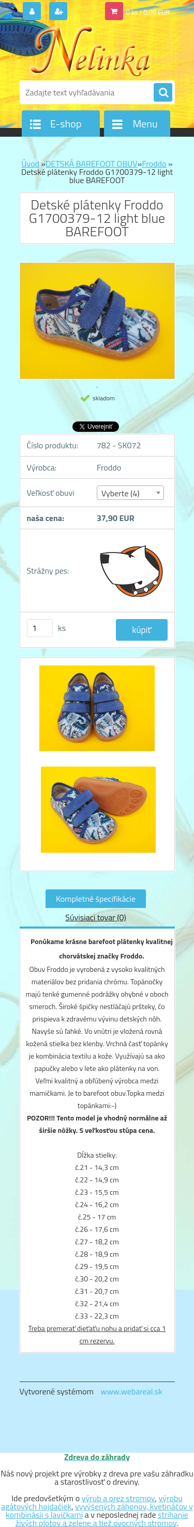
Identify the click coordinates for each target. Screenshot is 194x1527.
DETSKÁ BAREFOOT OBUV (91, 163)
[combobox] (130, 492)
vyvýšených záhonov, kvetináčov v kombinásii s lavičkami (99, 1510)
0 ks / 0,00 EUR (148, 12)
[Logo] (91, 50)
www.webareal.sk (131, 1391)
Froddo (154, 163)
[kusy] (40, 628)
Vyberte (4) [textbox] (120, 493)
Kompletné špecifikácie (96, 898)
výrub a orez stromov (118, 1498)
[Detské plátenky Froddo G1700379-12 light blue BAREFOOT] (97, 714)
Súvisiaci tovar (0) (95, 917)
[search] (163, 93)
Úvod (30, 163)
